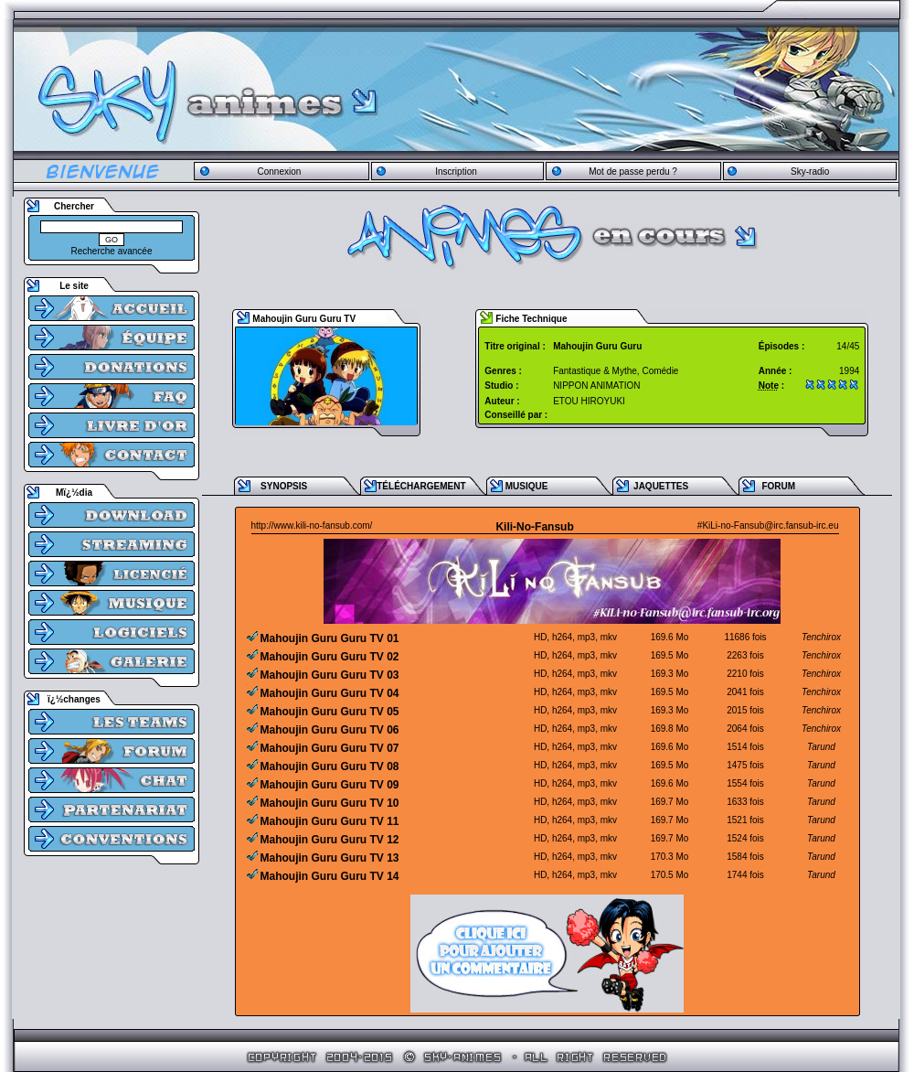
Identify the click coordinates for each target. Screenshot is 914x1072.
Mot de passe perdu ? (633, 171)
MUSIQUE (526, 486)
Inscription (456, 171)
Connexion (279, 171)
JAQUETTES (660, 486)
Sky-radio (810, 171)
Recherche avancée (112, 251)
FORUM (778, 486)
